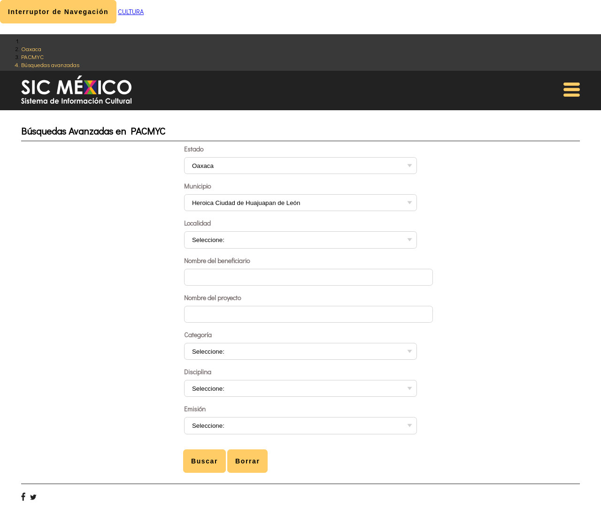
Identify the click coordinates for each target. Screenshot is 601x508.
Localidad (197, 223)
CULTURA (131, 11)
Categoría (198, 334)
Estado (193, 148)
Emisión (195, 408)
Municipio (197, 186)
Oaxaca (31, 49)
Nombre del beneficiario (217, 260)
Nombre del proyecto (212, 297)
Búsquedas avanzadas (50, 64)
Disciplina (197, 371)
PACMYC (32, 57)
